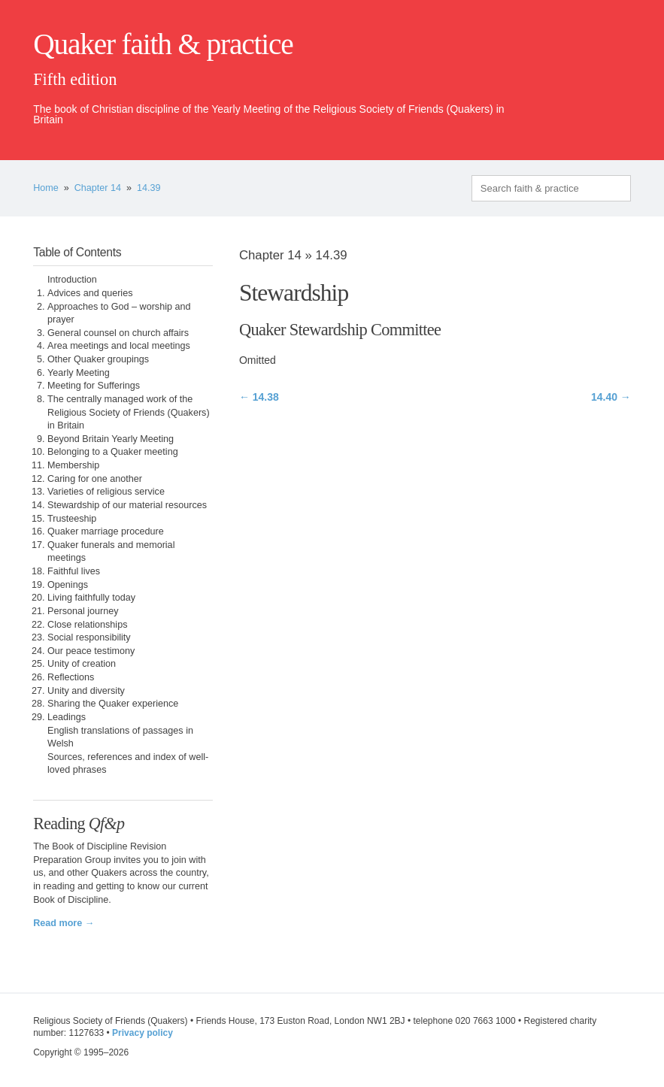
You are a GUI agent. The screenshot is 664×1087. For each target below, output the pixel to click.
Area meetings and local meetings (118, 346)
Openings (67, 585)
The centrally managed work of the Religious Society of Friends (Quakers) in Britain (128, 412)
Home (46, 188)
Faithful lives (73, 571)
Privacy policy (142, 1033)
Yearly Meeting (78, 373)
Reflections (70, 677)
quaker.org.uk (586, 69)
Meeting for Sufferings (93, 385)
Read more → (63, 923)
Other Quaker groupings (98, 359)
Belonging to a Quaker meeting (112, 452)
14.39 (149, 188)
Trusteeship (71, 518)
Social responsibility (89, 637)
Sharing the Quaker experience (112, 703)
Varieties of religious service (106, 491)
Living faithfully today (91, 597)
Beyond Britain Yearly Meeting (110, 439)
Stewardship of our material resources (127, 505)
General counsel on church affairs (118, 333)
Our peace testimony (91, 651)
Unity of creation (81, 664)
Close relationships (87, 624)
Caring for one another (94, 479)
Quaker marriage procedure (105, 531)
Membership (73, 465)
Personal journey (83, 611)
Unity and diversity (86, 691)
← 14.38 (259, 397)
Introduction (72, 279)
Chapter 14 (97, 188)
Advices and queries (89, 293)
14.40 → (611, 397)
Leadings (66, 717)
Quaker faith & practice (163, 44)
